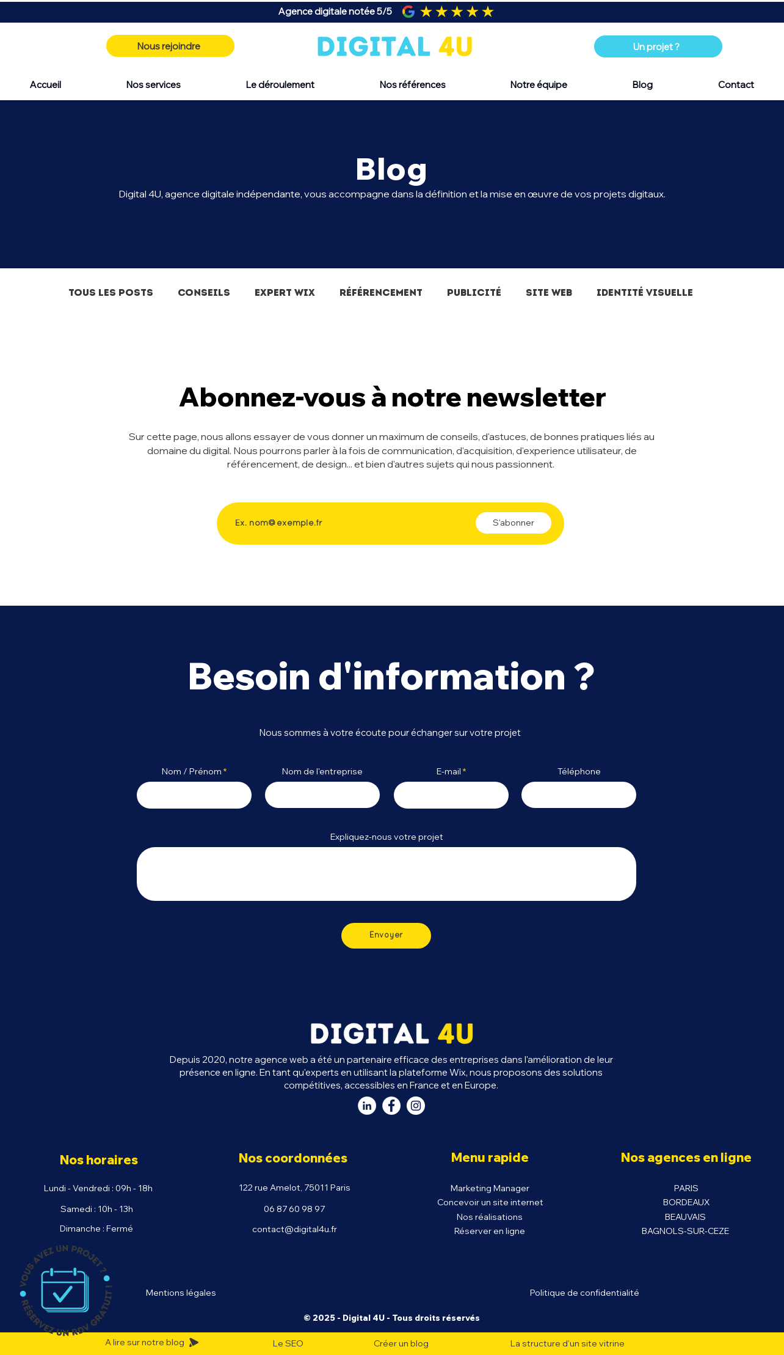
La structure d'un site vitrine (567, 1343)
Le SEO (288, 1343)
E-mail (449, 771)
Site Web (549, 292)
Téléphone (579, 771)
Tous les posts (110, 292)
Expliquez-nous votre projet (386, 836)
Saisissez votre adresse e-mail (298, 492)
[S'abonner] (513, 523)
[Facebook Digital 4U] (391, 1105)
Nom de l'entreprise (322, 771)
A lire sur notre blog (145, 1342)
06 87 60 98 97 (294, 1208)
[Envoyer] (386, 936)
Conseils (204, 292)
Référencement (381, 292)
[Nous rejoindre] (170, 46)
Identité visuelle (645, 292)
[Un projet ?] (658, 46)
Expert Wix (285, 292)
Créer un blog (401, 1343)
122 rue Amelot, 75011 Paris (294, 1187)
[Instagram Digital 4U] (416, 1105)
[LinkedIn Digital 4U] (367, 1105)
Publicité (474, 292)
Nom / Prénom (192, 771)
